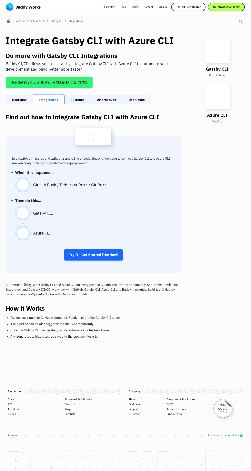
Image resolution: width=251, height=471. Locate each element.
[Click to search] (240, 22)
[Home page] (11, 21)
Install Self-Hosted (188, 7)
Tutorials (78, 100)
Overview (19, 100)
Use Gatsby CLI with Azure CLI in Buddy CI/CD (49, 82)
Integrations (48, 100)
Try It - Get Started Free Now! (93, 255)
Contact (148, 7)
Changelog (109, 7)
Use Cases (137, 100)
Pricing (135, 7)
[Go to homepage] (23, 7)
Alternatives (106, 100)
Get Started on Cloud (226, 7)
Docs (123, 7)
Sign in (162, 7)
